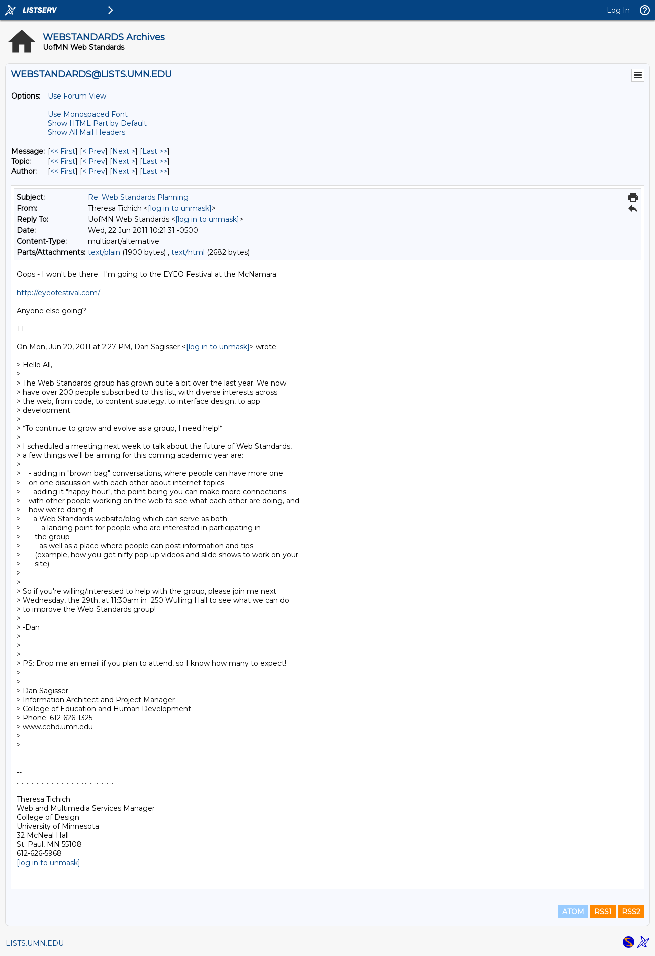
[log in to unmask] (180, 208)
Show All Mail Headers (86, 132)
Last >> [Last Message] (154, 151)
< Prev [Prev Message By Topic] (93, 161)
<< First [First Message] (62, 151)
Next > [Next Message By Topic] (123, 161)
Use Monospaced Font (88, 114)
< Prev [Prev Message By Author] (93, 171)
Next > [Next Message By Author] (123, 171)
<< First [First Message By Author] (62, 171)
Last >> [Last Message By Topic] (154, 161)
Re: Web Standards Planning (138, 197)
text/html (188, 252)
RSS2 (631, 911)
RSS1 (603, 911)
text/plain (104, 252)
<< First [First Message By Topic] (62, 161)
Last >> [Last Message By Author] (154, 171)
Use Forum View (77, 96)
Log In (618, 10)
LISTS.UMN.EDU (35, 943)
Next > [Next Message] (123, 151)
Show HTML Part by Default (97, 123)
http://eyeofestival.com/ (58, 292)
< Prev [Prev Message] (93, 151)
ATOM (573, 911)
